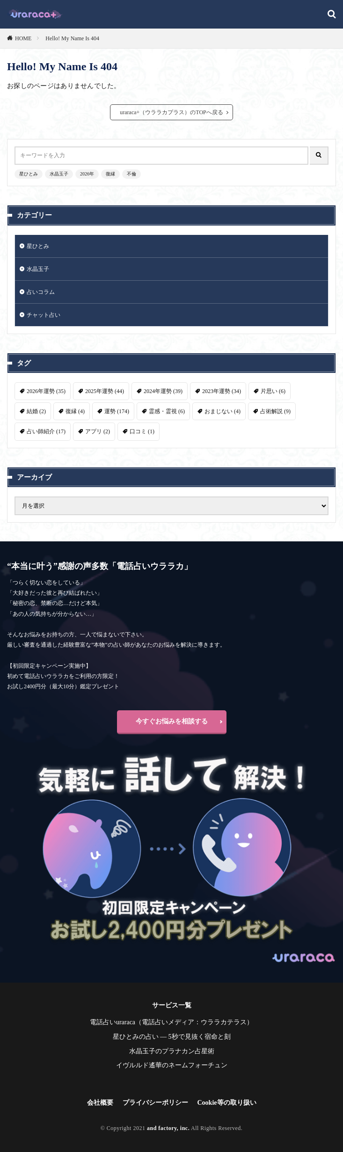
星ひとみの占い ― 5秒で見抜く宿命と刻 (172, 1036)
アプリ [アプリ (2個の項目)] (97, 431)
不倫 (131, 173)
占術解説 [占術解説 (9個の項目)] (275, 411)
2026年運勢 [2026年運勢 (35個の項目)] (46, 391)
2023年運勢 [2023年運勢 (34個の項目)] (221, 391)
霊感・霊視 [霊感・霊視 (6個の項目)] (167, 411)
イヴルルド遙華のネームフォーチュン (171, 1065)
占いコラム (41, 292)
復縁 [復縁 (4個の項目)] (75, 411)
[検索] (332, 15)
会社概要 (100, 1102)
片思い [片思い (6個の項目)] (273, 391)
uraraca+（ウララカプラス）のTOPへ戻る (171, 112)
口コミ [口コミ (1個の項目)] (142, 431)
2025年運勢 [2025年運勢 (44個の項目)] (104, 391)
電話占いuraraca (112, 1022)
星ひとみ (28, 173)
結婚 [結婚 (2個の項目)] (36, 411)
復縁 (110, 173)
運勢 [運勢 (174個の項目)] (116, 411)
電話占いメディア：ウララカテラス (194, 1022)
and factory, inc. (168, 1128)
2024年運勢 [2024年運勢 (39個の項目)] (163, 391)
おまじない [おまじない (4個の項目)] (222, 411)
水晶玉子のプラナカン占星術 (171, 1051)
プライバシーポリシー (155, 1102)
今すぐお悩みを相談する (172, 721)
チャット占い (43, 315)
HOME (23, 38)
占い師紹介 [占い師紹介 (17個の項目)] (46, 431)
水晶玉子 (59, 173)
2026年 (87, 173)
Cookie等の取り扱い (226, 1102)
